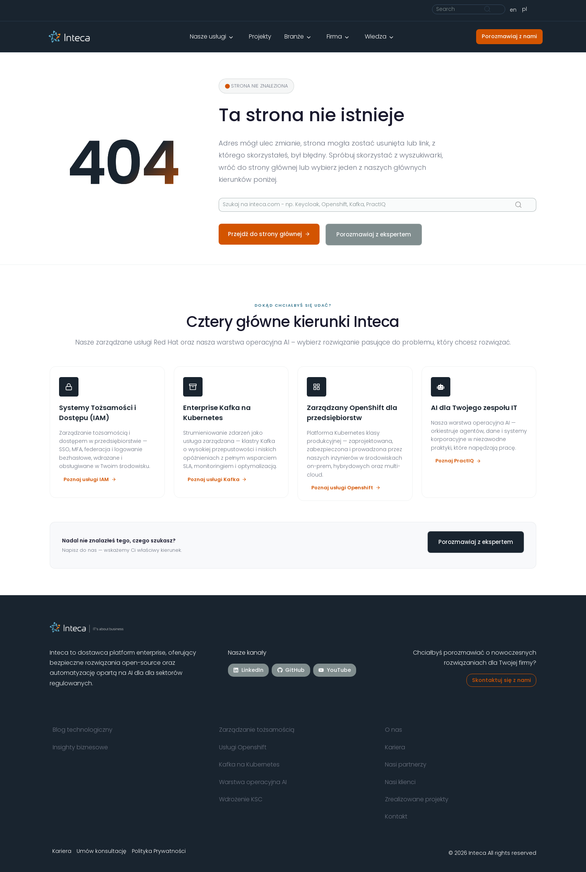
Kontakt (396, 816)
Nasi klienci (400, 782)
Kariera (395, 747)
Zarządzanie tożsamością (256, 729)
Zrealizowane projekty (416, 799)
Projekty (260, 36)
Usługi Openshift (242, 747)
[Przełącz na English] (513, 10)
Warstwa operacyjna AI (253, 782)
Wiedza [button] (375, 36)
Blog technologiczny (82, 729)
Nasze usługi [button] (208, 36)
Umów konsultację (102, 851)
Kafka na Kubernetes (249, 764)
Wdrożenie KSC (240, 799)
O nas (393, 729)
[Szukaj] (469, 9)
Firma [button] (334, 36)
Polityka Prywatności (159, 851)
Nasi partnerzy (405, 764)
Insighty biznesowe (80, 747)
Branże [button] (294, 36)
